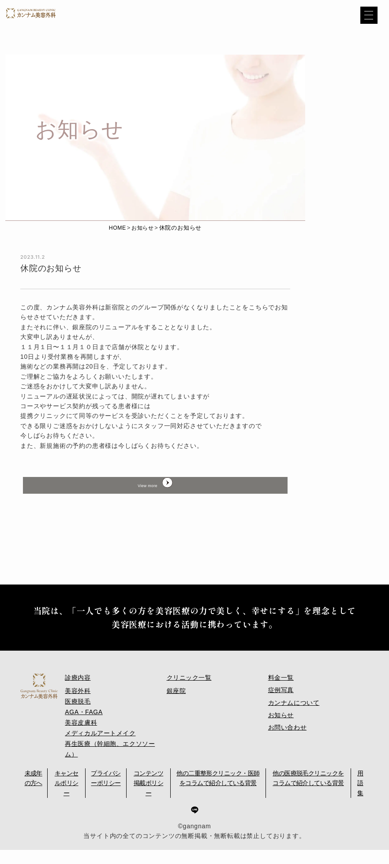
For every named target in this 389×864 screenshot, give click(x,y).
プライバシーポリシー (105, 792)
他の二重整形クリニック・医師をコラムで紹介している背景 (217, 792)
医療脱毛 (78, 719)
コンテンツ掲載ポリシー (148, 797)
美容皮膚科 (81, 739)
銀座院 (176, 709)
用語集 (360, 797)
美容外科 (78, 709)
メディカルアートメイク (101, 749)
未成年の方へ (33, 792)
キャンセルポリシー (67, 797)
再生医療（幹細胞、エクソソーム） (110, 764)
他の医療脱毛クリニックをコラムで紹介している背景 (308, 792)
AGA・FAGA (84, 729)
